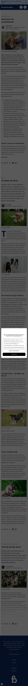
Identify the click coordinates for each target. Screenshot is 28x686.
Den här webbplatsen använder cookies (13, 334)
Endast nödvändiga (14, 350)
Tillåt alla (14, 354)
